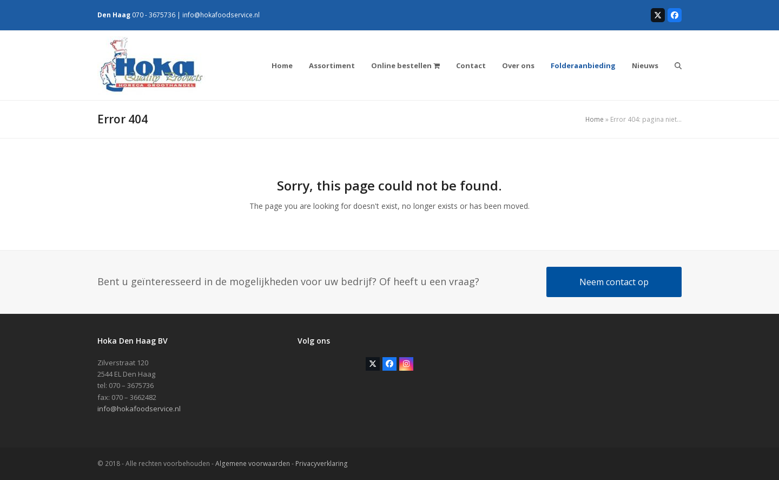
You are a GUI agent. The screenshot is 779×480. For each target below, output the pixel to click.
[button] (678, 65)
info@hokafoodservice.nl (221, 14)
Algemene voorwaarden (252, 463)
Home (594, 119)
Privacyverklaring (321, 463)
